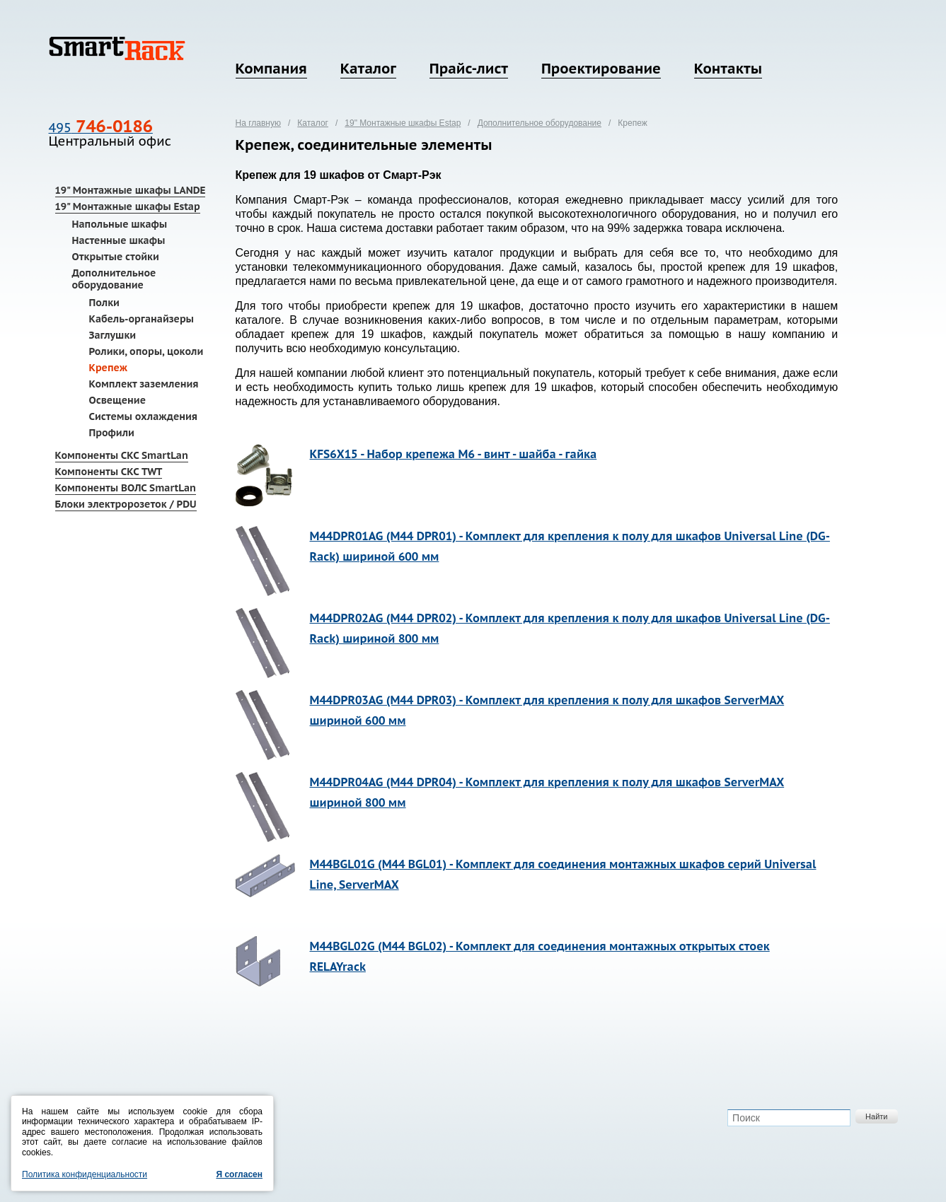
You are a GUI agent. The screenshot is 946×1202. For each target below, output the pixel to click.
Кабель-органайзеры (142, 319)
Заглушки (113, 335)
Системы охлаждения (143, 416)
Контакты (728, 68)
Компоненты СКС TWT (109, 471)
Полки (104, 302)
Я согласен (239, 1174)
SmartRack (117, 48)
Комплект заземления (144, 384)
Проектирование (601, 68)
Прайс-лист (468, 68)
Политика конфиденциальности (84, 1174)
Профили (111, 432)
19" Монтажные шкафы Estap (127, 206)
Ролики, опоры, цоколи (146, 351)
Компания (271, 68)
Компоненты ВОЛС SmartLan (126, 488)
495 (101, 127)
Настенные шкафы (119, 240)
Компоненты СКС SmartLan (121, 455)
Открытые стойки (115, 256)
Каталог (368, 68)
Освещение (117, 400)
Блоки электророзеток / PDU (126, 504)
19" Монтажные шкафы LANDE (130, 190)
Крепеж (108, 367)
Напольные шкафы (120, 224)
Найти (876, 1116)
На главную (258, 123)
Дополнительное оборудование (114, 279)
